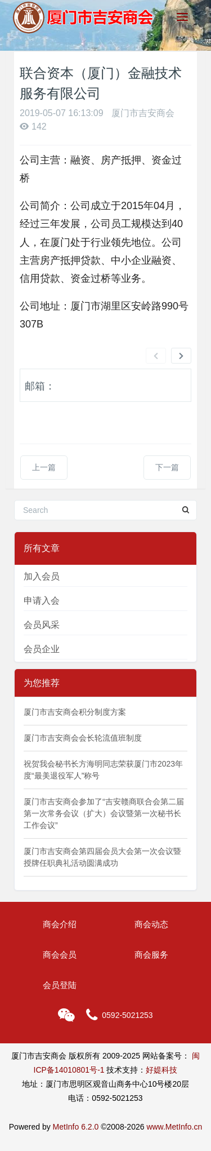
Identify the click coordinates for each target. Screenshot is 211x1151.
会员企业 (42, 649)
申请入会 (42, 600)
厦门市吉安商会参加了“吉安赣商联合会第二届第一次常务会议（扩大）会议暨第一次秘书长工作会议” (104, 813)
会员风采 (42, 625)
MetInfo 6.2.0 (76, 1126)
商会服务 (151, 954)
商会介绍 (60, 924)
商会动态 (151, 924)
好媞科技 (161, 1069)
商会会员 (60, 954)
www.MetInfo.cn (174, 1126)
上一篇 (44, 467)
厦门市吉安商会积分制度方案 (75, 711)
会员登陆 (60, 985)
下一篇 (167, 467)
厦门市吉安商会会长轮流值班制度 (83, 737)
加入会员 (42, 576)
